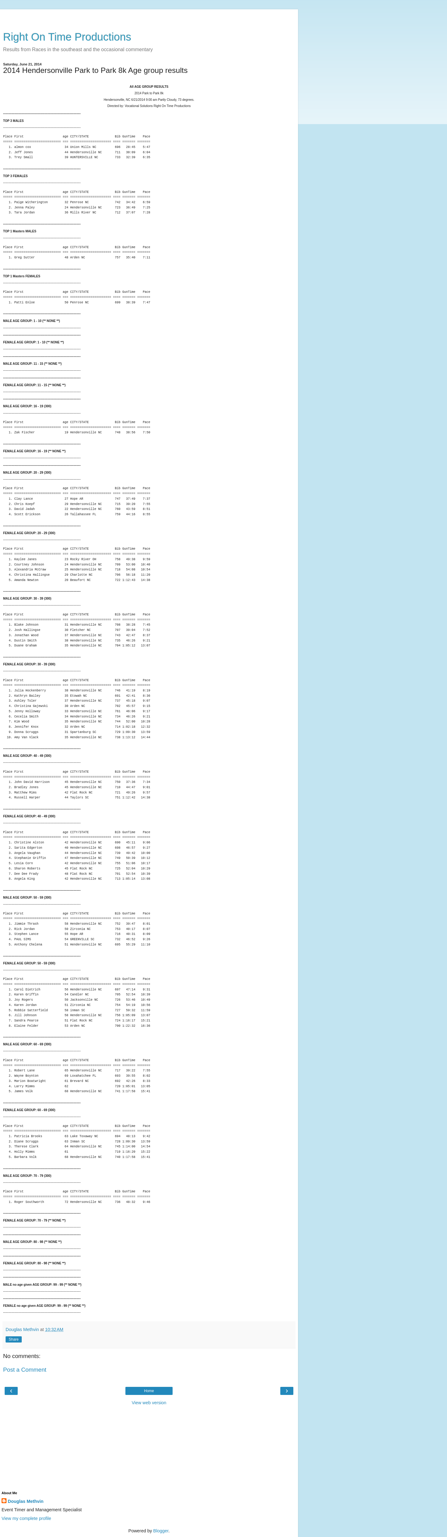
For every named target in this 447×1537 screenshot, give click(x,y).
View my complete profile (26, 1518)
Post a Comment (24, 1369)
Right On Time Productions (67, 37)
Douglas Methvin (25, 1501)
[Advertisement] (149, 17)
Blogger (161, 1530)
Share (14, 1339)
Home (149, 1391)
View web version (149, 1402)
